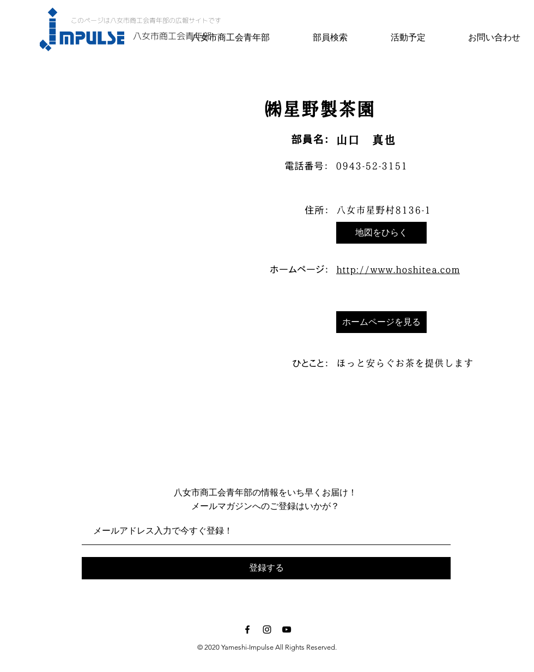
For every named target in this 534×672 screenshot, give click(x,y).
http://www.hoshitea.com (398, 270)
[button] (381, 233)
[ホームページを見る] (381, 322)
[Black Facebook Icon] (247, 629)
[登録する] (266, 568)
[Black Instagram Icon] (267, 629)
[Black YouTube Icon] (286, 629)
